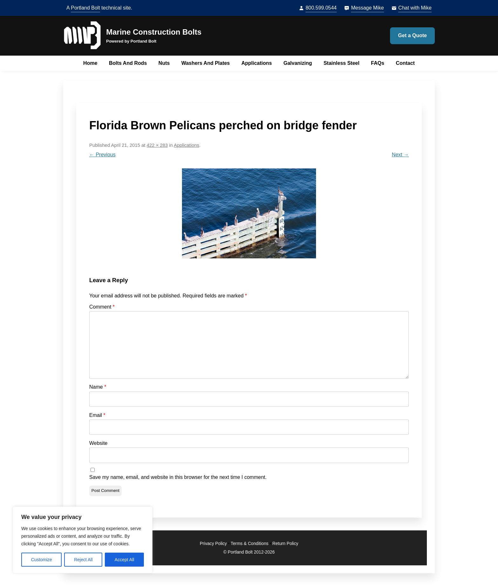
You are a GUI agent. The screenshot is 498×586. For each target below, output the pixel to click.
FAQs (377, 63)
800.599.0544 (321, 7)
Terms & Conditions (249, 543)
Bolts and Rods (128, 63)
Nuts (164, 63)
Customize (41, 559)
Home (90, 63)
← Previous (102, 154)
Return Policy (286, 543)
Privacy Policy (213, 543)
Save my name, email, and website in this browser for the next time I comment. (177, 477)
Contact (405, 63)
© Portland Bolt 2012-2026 (249, 552)
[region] (82, 540)
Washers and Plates (205, 63)
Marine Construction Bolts (153, 32)
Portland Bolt (85, 7)
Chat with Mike (415, 7)
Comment (102, 307)
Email (97, 415)
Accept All (124, 559)
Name (97, 387)
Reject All (83, 559)
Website (98, 443)
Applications (256, 63)
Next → (400, 154)
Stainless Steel (342, 63)
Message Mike (367, 7)
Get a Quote (412, 35)
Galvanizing (297, 63)
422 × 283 (157, 145)
